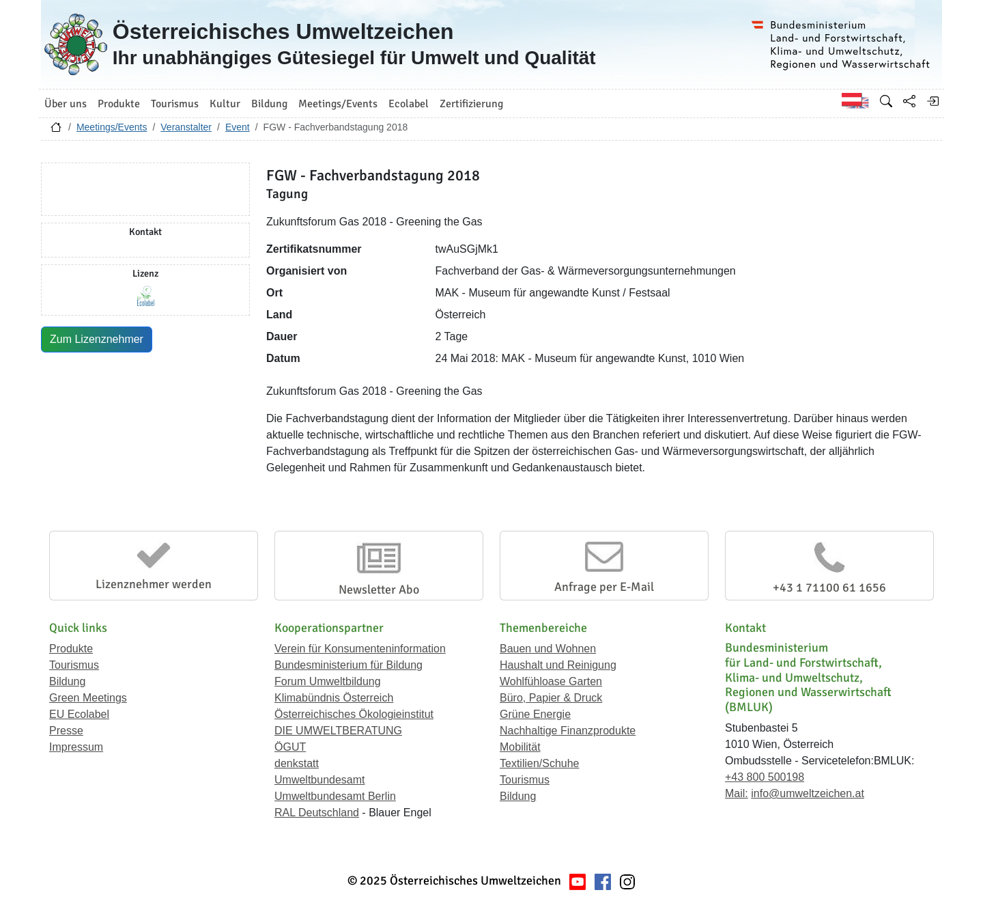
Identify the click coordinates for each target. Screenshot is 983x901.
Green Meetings (88, 698)
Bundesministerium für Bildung (348, 665)
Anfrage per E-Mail (604, 586)
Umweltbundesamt (319, 780)
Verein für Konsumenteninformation (360, 648)
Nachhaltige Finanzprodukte (568, 730)
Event (237, 127)
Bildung (67, 681)
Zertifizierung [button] (471, 104)
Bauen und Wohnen (548, 648)
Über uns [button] (65, 104)
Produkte (71, 648)
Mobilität (520, 747)
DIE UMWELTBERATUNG (338, 730)
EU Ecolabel (79, 714)
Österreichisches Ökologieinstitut (353, 714)
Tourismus (74, 665)
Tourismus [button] (175, 104)
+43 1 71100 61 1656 (829, 587)
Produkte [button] (119, 104)
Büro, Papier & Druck (551, 698)
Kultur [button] (225, 104)
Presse (66, 730)
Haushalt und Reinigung (558, 665)
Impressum (76, 747)
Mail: (736, 793)
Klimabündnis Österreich (333, 698)
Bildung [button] (269, 104)
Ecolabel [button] (408, 104)
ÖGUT (290, 747)
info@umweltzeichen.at (807, 793)
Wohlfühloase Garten (551, 681)
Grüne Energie (535, 714)
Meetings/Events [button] (337, 104)
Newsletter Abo (379, 589)
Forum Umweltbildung (327, 681)
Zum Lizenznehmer (96, 339)
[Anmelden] (932, 101)
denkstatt (296, 763)
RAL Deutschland (316, 812)
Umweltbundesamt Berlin (335, 796)
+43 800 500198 (764, 777)
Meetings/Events (111, 127)
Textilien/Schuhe (540, 763)
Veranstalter (186, 127)
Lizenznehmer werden (154, 584)
